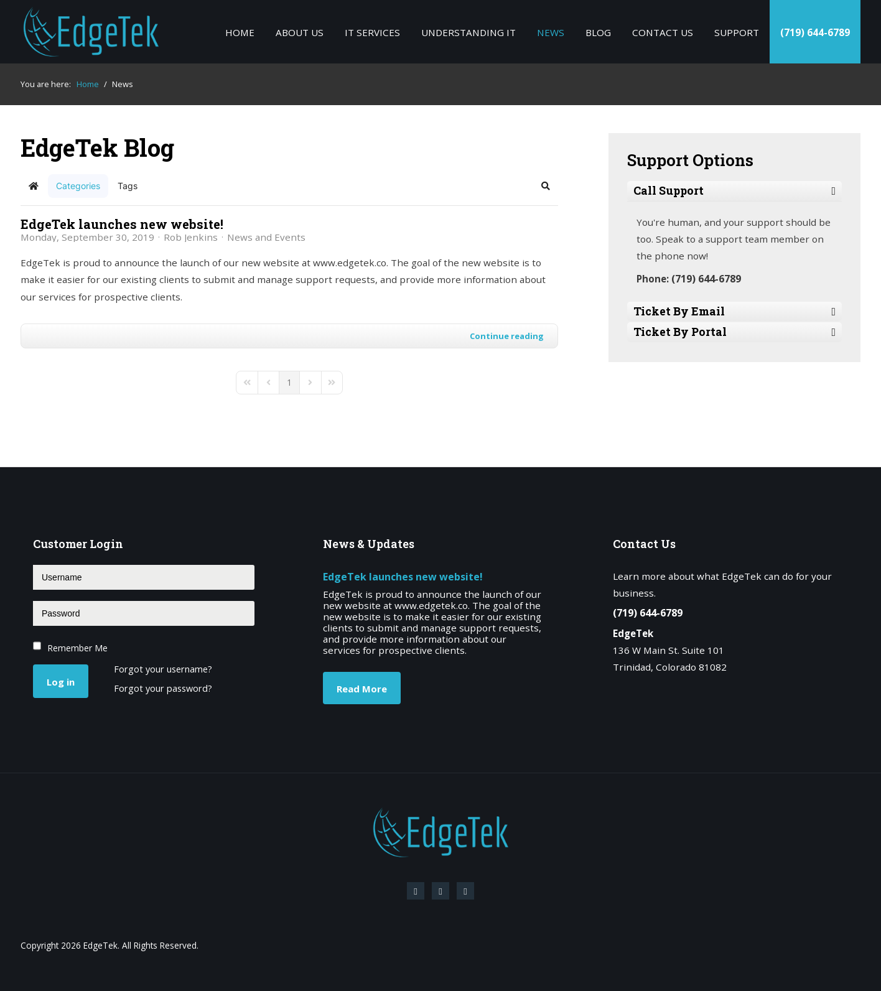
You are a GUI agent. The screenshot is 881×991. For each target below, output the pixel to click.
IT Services (372, 32)
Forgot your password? (163, 689)
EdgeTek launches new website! (122, 224)
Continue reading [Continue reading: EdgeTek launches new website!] (507, 336)
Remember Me (77, 648)
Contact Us (662, 32)
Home (239, 32)
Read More (362, 688)
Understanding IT (468, 32)
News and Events (266, 237)
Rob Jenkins (191, 237)
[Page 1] (289, 382)
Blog (598, 32)
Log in (61, 682)
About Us (300, 32)
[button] (545, 186)
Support (736, 32)
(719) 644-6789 (815, 32)
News (550, 32)
